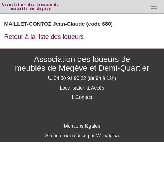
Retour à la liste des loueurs (44, 36)
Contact (82, 97)
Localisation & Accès (82, 88)
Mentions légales (82, 126)
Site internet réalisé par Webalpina (82, 135)
